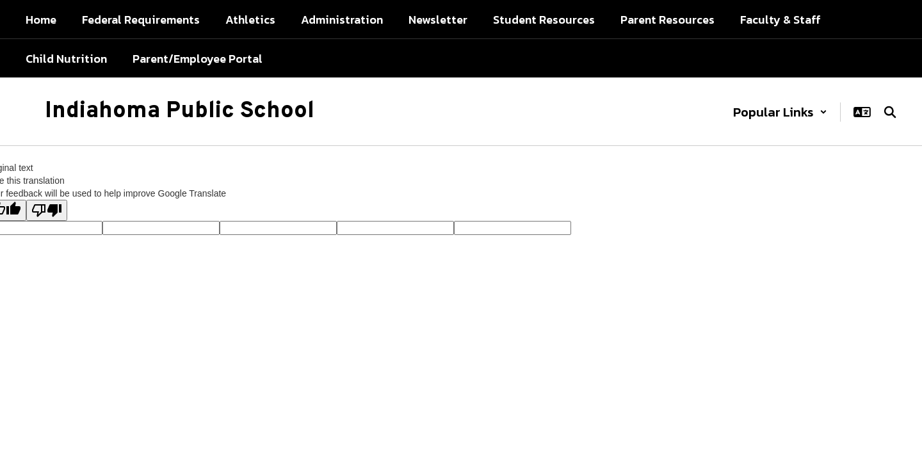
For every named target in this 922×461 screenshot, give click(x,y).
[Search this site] (890, 112)
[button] (780, 112)
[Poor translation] (46, 210)
